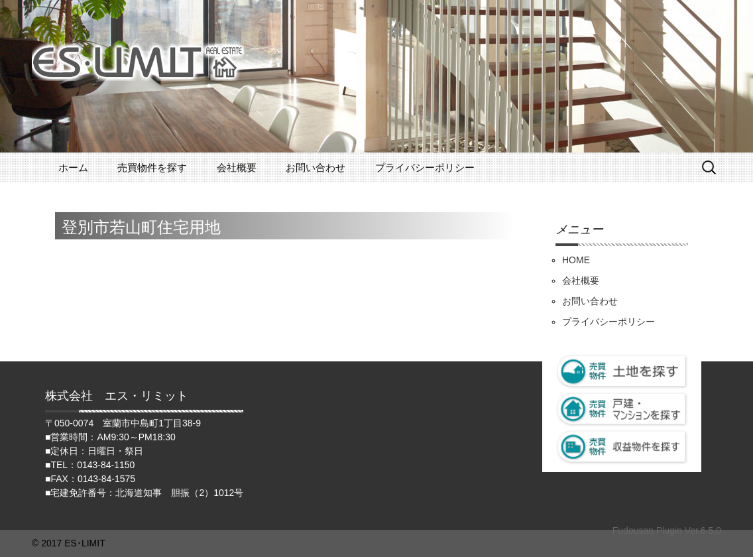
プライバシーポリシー (425, 167)
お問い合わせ (315, 167)
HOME (576, 260)
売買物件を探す (152, 167)
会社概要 (237, 167)
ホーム (73, 167)
